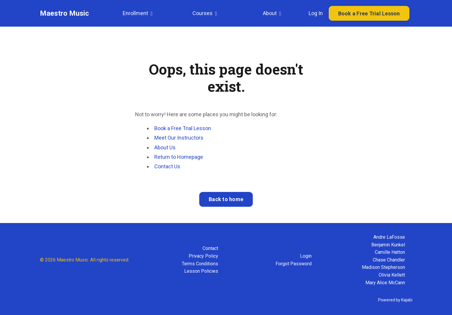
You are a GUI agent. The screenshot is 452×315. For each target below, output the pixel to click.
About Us (165, 147)
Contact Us (167, 166)
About (272, 13)
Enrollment (138, 13)
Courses (204, 13)
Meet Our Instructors (178, 138)
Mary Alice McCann (385, 282)
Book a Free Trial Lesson (182, 128)
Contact (210, 248)
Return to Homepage (178, 157)
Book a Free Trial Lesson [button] (369, 13)
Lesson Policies (201, 271)
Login (306, 256)
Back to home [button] (226, 199)
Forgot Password (294, 263)
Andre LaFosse (389, 237)
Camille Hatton (390, 252)
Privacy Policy (203, 256)
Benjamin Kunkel (388, 245)
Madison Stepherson (383, 267)
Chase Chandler (389, 260)
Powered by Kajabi (395, 300)
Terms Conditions (200, 263)
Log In (316, 13)
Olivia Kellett (392, 275)
